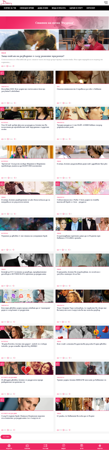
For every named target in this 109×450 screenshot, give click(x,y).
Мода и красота (59, 8)
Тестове (45, 446)
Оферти (99, 446)
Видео (63, 446)
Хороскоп (91, 8)
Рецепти (9, 446)
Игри (82, 446)
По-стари (6, 437)
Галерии (27, 446)
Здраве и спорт (76, 8)
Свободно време (27, 8)
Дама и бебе (43, 8)
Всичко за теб (10, 8)
